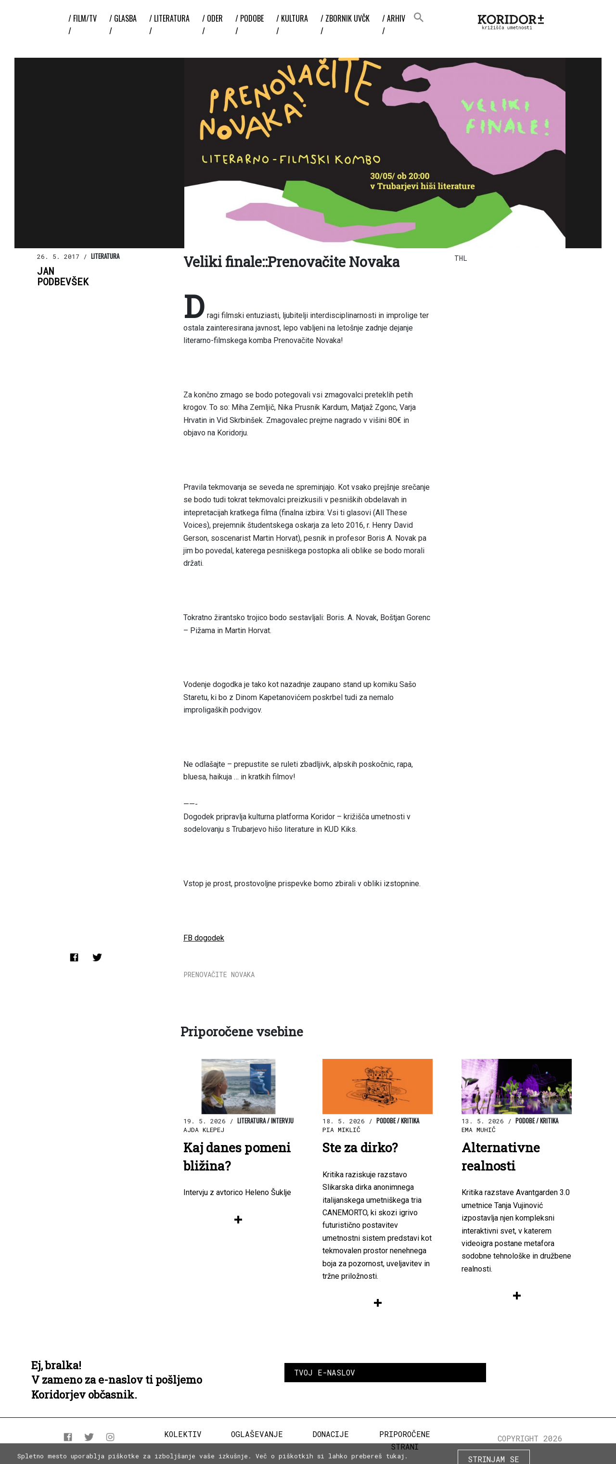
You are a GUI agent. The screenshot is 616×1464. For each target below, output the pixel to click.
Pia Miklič (341, 1129)
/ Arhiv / (393, 25)
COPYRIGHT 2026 (530, 1438)
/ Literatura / (169, 25)
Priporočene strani (404, 1440)
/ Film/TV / (82, 25)
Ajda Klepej (203, 1129)
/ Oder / (212, 25)
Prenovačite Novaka (219, 974)
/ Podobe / (249, 25)
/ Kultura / (292, 25)
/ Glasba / (123, 25)
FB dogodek (203, 937)
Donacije (330, 1434)
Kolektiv (183, 1434)
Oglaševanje (257, 1434)
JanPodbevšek (63, 276)
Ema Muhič (479, 1129)
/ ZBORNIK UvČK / (345, 25)
